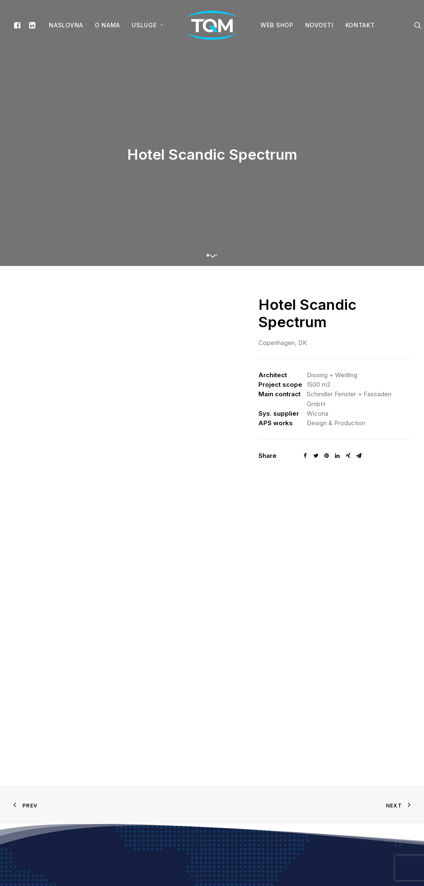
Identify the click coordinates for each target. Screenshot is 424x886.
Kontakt (360, 25)
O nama (107, 25)
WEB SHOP (277, 25)
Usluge (148, 25)
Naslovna (66, 25)
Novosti (319, 25)
